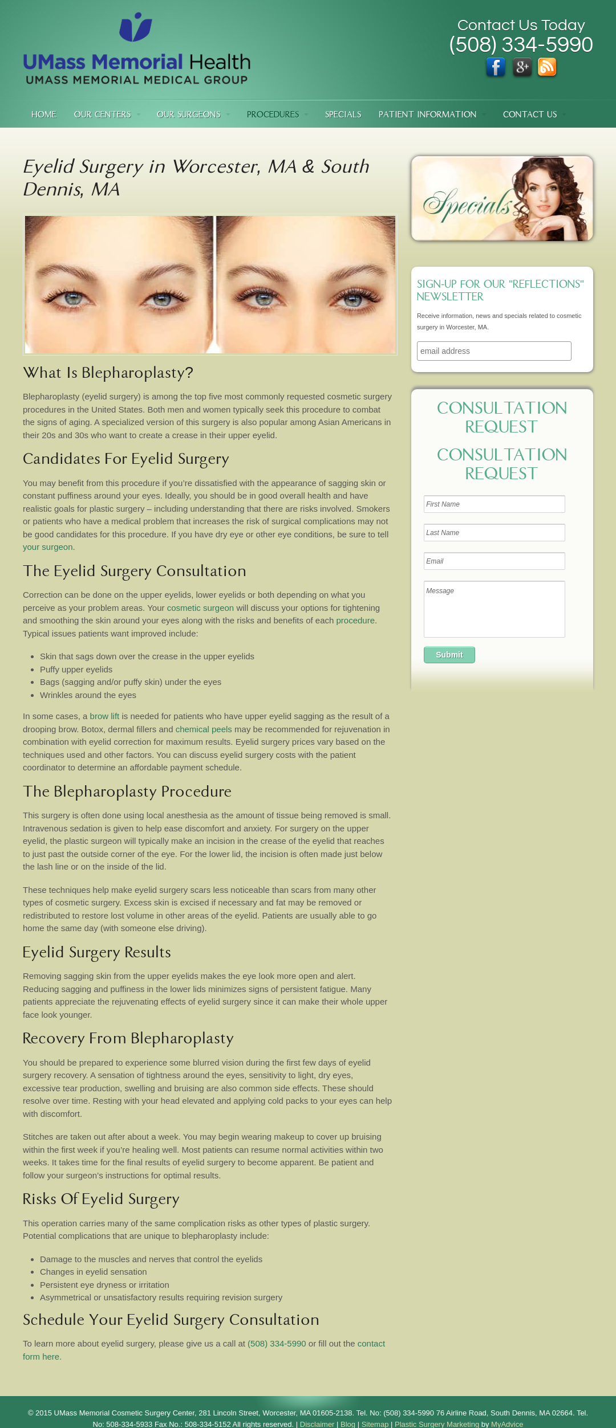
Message (494, 609)
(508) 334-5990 (277, 1343)
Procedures (273, 115)
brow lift (105, 716)
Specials (343, 115)
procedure (356, 620)
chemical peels (204, 729)
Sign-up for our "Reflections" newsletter (500, 291)
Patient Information (428, 115)
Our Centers (102, 115)
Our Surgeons (188, 115)
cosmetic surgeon (200, 608)
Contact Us (530, 115)
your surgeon (48, 547)
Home (43, 115)
